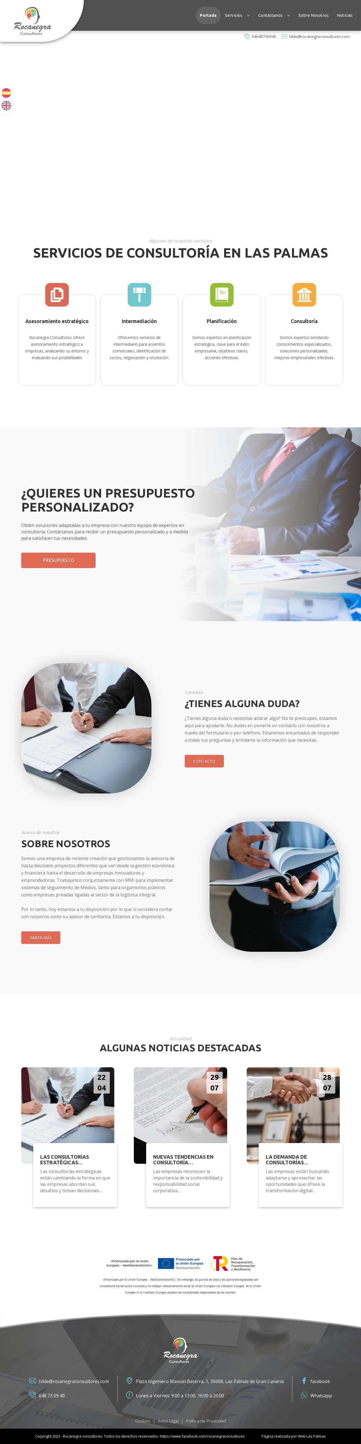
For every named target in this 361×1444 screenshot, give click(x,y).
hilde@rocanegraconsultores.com (316, 36)
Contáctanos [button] (274, 15)
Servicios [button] (237, 15)
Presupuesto (58, 560)
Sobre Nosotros (313, 15)
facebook (315, 1381)
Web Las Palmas (312, 1436)
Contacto (204, 761)
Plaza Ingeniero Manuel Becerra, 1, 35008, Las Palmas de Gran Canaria (205, 1381)
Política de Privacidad (206, 1421)
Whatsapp (316, 1395)
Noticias (345, 15)
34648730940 (260, 36)
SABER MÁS (41, 937)
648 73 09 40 (47, 1395)
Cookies (142, 1421)
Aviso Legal (168, 1421)
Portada (208, 15)
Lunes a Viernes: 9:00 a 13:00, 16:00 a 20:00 (175, 1395)
